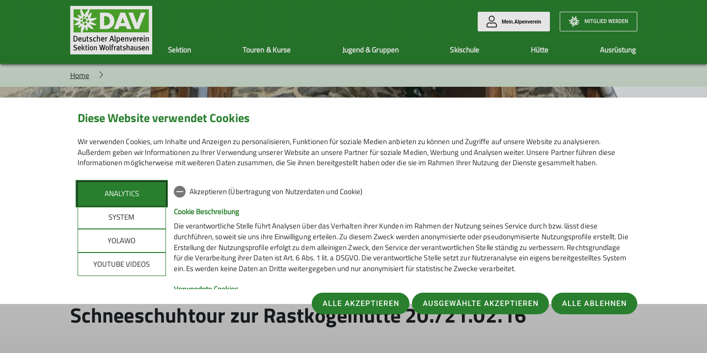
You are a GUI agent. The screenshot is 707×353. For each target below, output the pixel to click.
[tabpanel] (402, 263)
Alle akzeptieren (361, 303)
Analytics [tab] (122, 193)
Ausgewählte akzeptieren (481, 303)
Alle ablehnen (594, 303)
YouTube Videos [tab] (121, 264)
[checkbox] (402, 192)
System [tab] (122, 217)
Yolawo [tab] (122, 240)
